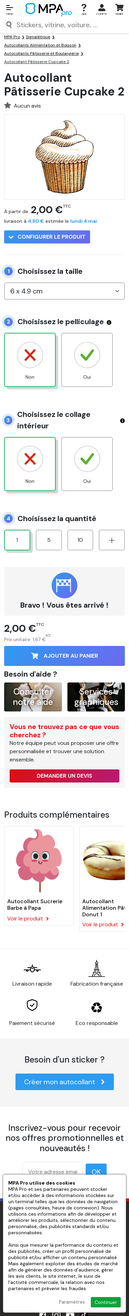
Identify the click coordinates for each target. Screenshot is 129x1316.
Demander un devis (64, 775)
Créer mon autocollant (64, 1081)
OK (96, 1171)
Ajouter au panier (64, 655)
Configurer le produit (47, 236)
